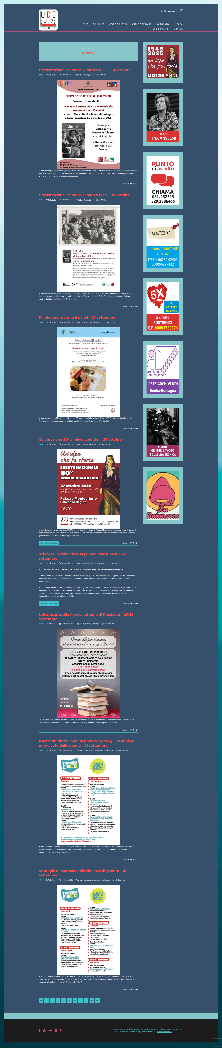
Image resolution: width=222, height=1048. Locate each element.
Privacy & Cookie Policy (164, 1033)
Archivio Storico (118, 23)
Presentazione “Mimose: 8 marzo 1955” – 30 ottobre (86, 70)
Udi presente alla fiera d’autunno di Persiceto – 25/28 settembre (87, 617)
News (41, 75)
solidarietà (89, 564)
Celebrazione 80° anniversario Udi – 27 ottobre (81, 440)
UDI (87, 445)
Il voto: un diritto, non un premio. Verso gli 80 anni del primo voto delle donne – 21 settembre (85, 744)
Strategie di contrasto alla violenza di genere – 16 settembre (84, 874)
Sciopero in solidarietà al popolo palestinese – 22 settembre (84, 556)
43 (92, 1002)
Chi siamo (98, 23)
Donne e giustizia (142, 23)
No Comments (100, 75)
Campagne (162, 23)
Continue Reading (50, 543)
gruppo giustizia (90, 752)
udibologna (87, 75)
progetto (89, 323)
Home (85, 23)
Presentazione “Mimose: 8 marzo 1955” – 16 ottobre (86, 195)
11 (75, 1002)
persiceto (88, 625)
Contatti (178, 28)
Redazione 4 (52, 75)
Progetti (178, 23)
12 (81, 1002)
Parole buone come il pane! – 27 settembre (78, 318)
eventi (80, 75)
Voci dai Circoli (161, 28)
